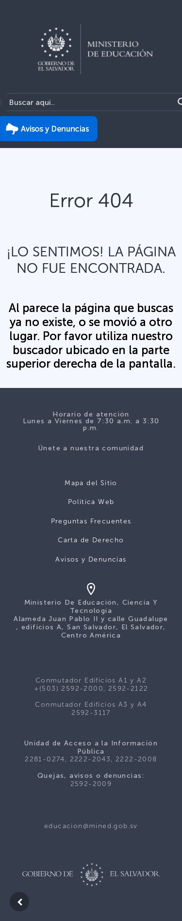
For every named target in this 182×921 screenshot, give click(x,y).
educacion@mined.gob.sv (91, 826)
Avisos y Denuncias (90, 559)
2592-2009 (91, 784)
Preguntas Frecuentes (91, 521)
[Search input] (90, 102)
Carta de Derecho (91, 540)
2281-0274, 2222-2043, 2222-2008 (91, 759)
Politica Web (91, 502)
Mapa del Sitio (91, 483)
